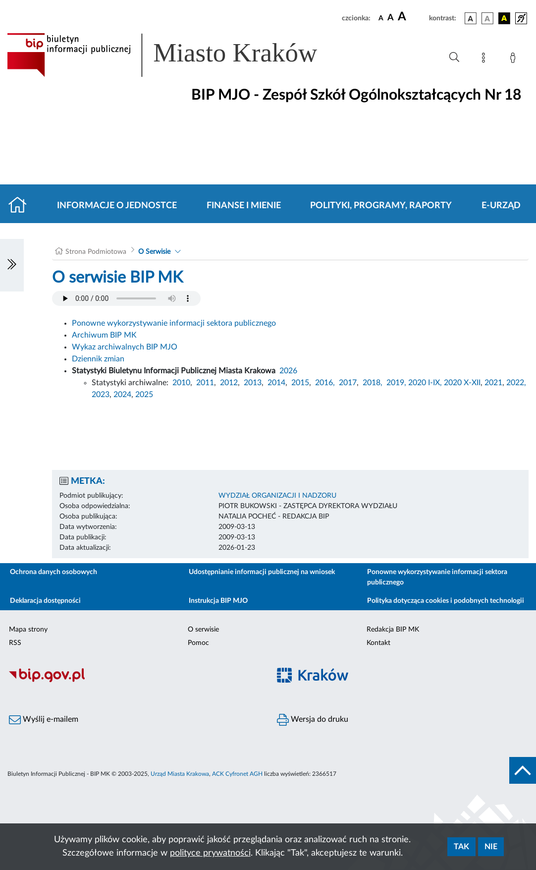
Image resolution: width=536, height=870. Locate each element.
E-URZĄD (501, 205)
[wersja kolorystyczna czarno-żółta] (504, 18)
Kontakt (378, 642)
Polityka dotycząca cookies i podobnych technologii (445, 600)
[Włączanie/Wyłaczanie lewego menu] (12, 265)
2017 (348, 383)
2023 (100, 395)
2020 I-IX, (425, 383)
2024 (122, 395)
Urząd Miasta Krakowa (180, 774)
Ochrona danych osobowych (53, 572)
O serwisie (203, 629)
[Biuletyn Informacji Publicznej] (134, 681)
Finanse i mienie (244, 205)
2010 (181, 383)
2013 (253, 383)
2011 (205, 383)
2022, (516, 383)
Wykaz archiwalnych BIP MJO (124, 347)
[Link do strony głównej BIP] (176, 55)
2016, (325, 383)
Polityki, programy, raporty (381, 205)
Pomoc (198, 642)
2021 (493, 383)
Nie (490, 847)
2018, (372, 383)
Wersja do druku (312, 720)
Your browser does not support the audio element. (126, 298)
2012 (229, 383)
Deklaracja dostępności (45, 600)
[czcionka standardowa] (380, 18)
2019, (396, 383)
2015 (300, 383)
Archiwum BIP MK (104, 335)
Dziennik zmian (98, 359)
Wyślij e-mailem (43, 720)
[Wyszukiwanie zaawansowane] (454, 57)
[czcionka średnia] (390, 18)
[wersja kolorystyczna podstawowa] (470, 18)
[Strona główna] (21, 205)
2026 (288, 371)
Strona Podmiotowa (95, 251)
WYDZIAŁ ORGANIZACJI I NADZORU (277, 495)
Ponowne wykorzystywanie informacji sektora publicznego (174, 323)
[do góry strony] (522, 770)
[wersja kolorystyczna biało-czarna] (487, 18)
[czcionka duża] (412, 17)
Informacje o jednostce (117, 205)
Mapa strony (28, 629)
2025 (144, 395)
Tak (461, 847)
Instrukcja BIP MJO (218, 600)
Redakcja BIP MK (393, 629)
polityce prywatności (210, 853)
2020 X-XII (462, 383)
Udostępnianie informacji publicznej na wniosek (262, 572)
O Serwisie (154, 251)
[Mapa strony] (485, 59)
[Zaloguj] (514, 59)
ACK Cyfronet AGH (237, 774)
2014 (276, 383)
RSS (15, 642)
